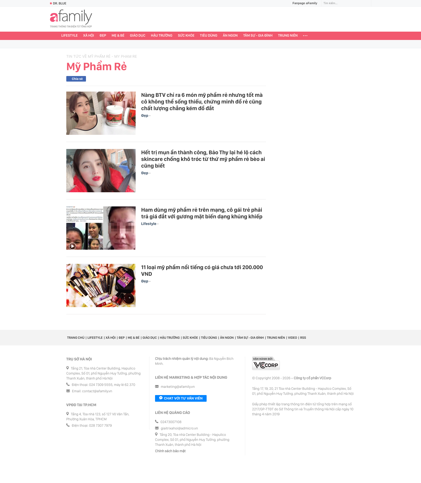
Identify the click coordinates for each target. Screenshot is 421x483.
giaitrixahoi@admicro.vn (179, 428)
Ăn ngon (230, 36)
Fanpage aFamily (302, 3)
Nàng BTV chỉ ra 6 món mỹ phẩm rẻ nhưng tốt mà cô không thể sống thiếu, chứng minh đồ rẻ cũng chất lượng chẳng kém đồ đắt (202, 102)
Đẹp (103, 36)
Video (292, 338)
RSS (303, 338)
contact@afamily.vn (97, 391)
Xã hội (88, 36)
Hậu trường (161, 36)
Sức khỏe (186, 36)
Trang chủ (75, 338)
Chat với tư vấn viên (180, 398)
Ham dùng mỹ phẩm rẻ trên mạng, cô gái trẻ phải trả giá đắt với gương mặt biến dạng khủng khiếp (201, 213)
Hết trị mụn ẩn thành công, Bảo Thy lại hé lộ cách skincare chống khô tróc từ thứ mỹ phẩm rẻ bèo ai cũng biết (203, 159)
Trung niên (288, 36)
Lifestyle (69, 36)
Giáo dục (138, 36)
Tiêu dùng (208, 36)
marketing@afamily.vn (178, 387)
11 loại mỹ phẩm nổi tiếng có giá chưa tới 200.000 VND (202, 270)
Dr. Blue (58, 3)
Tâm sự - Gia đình (258, 36)
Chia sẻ (77, 79)
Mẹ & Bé (118, 36)
